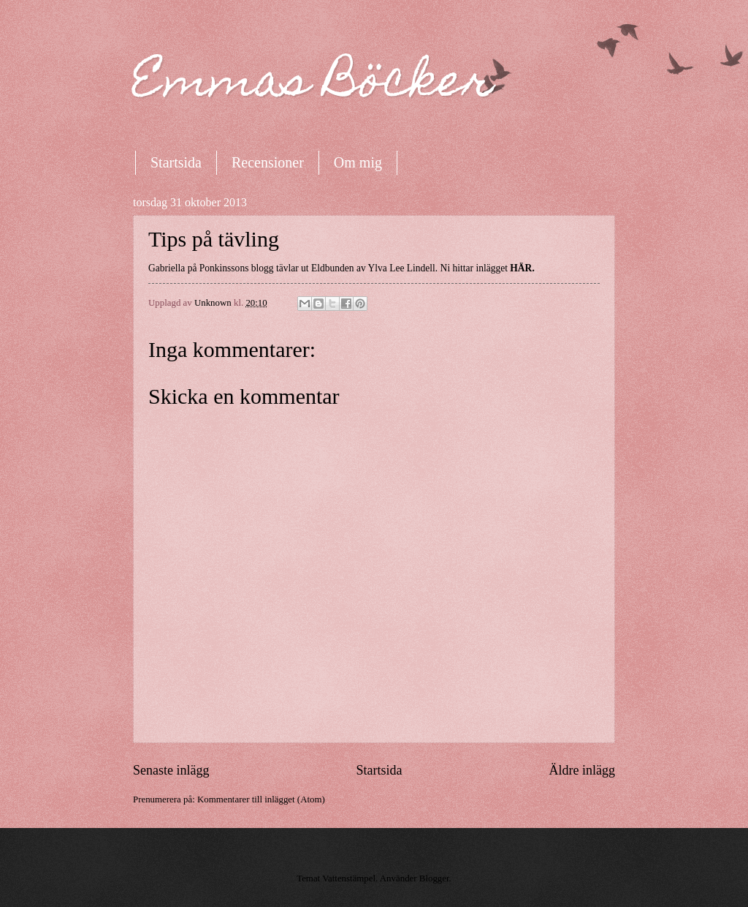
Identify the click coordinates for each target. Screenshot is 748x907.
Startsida (176, 162)
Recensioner (268, 162)
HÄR (521, 268)
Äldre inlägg (582, 770)
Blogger (434, 878)
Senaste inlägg (171, 770)
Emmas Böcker (313, 85)
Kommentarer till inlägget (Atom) (261, 799)
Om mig (358, 162)
